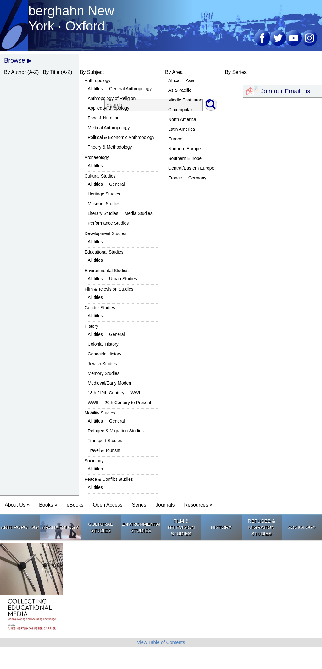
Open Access (107, 504)
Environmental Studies (107, 270)
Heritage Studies (104, 193)
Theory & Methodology (110, 147)
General (117, 184)
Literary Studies (103, 213)
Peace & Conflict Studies (109, 479)
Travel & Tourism (104, 450)
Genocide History (104, 353)
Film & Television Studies (109, 289)
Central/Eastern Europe (191, 168)
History (91, 326)
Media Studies (139, 213)
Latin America (181, 129)
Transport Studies (105, 440)
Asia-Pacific (179, 90)
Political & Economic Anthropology (121, 137)
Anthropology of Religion (112, 98)
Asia (190, 80)
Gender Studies (100, 307)
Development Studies (105, 233)
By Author (15, 72)
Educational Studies (104, 252)
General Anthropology (130, 88)
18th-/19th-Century (106, 392)
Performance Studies (108, 223)
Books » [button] (48, 504)
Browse (14, 60)
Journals (165, 504)
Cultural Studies (100, 175)
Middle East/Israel (185, 99)
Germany (197, 177)
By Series (235, 72)
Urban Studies (123, 278)
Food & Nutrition (103, 117)
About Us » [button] (17, 504)
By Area (174, 72)
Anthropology (98, 80)
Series (139, 504)
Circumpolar (180, 109)
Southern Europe (185, 158)
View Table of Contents (161, 642)
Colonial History (103, 344)
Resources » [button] (198, 504)
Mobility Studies (100, 412)
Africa (174, 80)
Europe (175, 138)
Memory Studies (103, 373)
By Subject (92, 72)
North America (182, 119)
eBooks (75, 504)
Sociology (94, 460)
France (175, 177)
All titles (95, 88)
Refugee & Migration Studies (116, 430)
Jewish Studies (102, 363)
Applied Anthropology (108, 108)
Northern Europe (184, 148)
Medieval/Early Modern (110, 383)
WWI (135, 392)
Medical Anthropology (109, 127)
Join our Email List (282, 90)
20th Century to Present (128, 402)
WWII (93, 402)
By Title (51, 72)
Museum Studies (104, 203)
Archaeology (97, 157)
